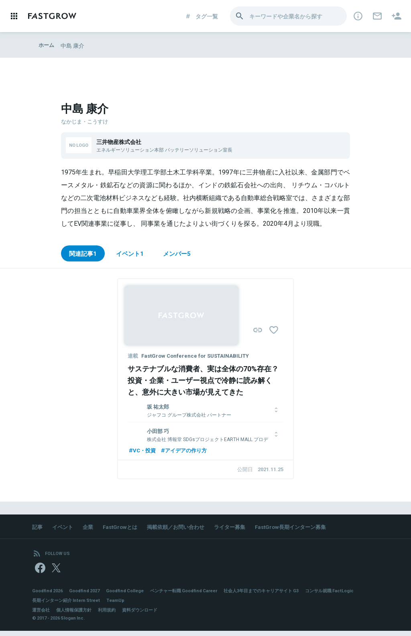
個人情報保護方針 (77, 614)
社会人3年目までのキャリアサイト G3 (281, 595)
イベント (64, 529)
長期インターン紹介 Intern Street (128, 605)
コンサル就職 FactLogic (58, 605)
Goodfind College (132, 595)
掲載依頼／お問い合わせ (183, 529)
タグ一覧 (201, 16)
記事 (37, 529)
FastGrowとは (124, 529)
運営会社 (41, 614)
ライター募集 (241, 529)
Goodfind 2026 (49, 595)
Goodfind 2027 (89, 595)
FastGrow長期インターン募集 (305, 529)
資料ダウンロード (147, 614)
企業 (90, 529)
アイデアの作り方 (187, 451)
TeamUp (181, 605)
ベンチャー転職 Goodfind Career (197, 595)
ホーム (47, 45)
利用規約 (112, 614)
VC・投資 (143, 451)
